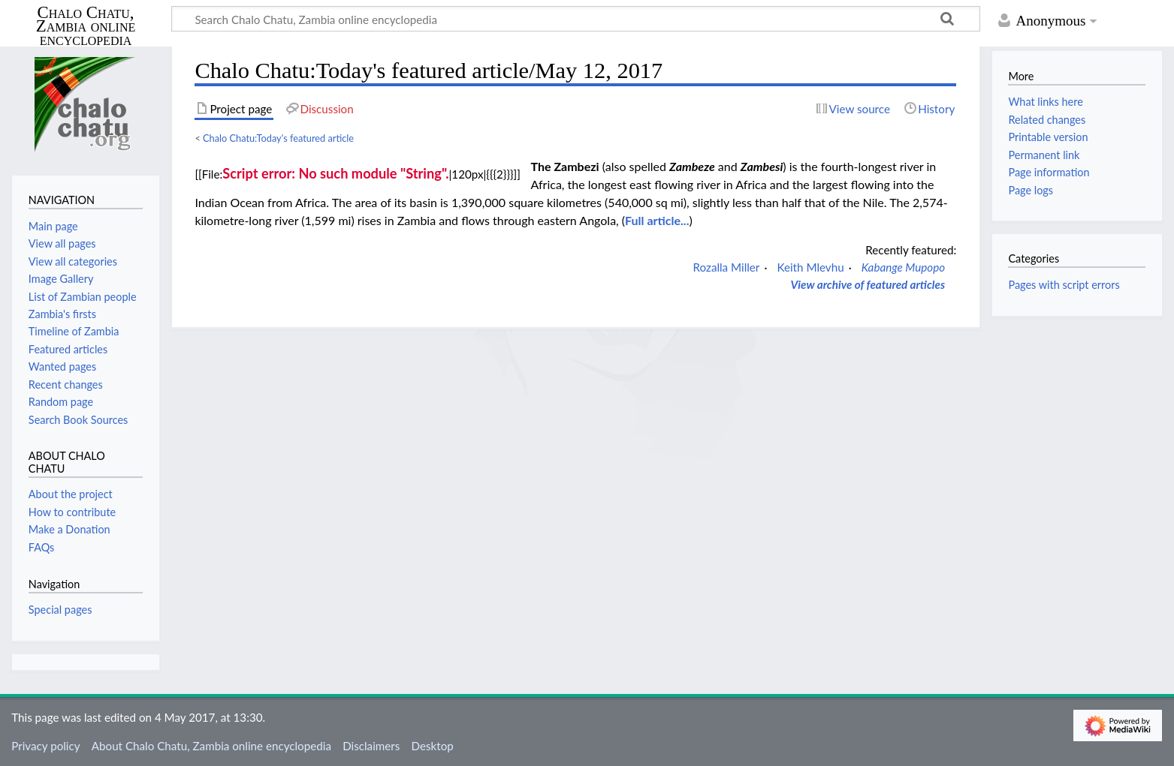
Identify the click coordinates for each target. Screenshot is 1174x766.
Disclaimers (371, 745)
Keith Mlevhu (810, 267)
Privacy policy (45, 745)
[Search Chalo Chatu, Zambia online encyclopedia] (575, 19)
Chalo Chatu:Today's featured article (278, 138)
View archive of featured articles (868, 284)
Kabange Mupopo (903, 267)
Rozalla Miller (726, 267)
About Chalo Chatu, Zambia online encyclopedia (211, 745)
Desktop (433, 745)
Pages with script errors (1063, 284)
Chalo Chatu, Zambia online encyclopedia (86, 26)
